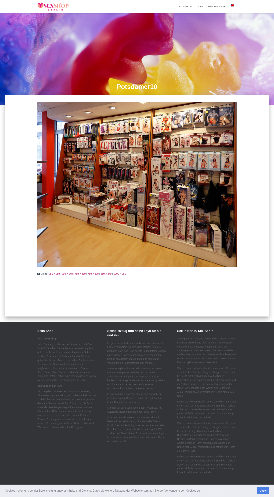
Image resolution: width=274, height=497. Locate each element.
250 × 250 (54, 273)
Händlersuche (217, 6)
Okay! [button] (263, 490)
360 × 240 (106, 273)
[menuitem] (232, 5)
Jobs (200, 6)
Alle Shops (185, 6)
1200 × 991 (120, 273)
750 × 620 (93, 273)
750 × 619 (80, 273)
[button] (202, 491)
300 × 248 (67, 273)
